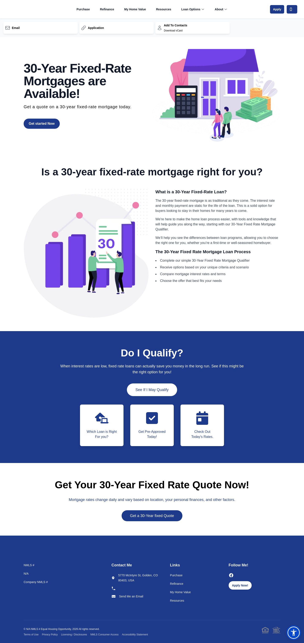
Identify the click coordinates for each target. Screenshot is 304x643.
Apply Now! (240, 585)
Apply (277, 9)
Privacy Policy (50, 634)
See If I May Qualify (151, 390)
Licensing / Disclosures (74, 634)
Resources (163, 9)
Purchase (83, 9)
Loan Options (193, 9)
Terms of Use (31, 634)
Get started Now (42, 123)
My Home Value (135, 9)
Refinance (107, 9)
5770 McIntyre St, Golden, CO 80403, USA (138, 578)
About (221, 9)
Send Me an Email (131, 596)
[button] (294, 633)
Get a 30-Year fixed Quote (152, 516)
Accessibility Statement (135, 634)
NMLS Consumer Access (104, 634)
